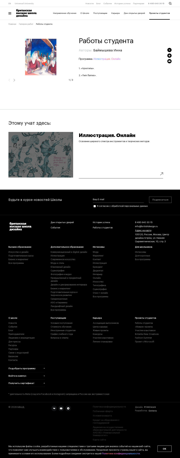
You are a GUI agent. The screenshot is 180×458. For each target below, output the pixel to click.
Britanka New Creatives (147, 334)
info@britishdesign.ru (146, 226)
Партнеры (13, 349)
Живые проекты (100, 330)
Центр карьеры (100, 327)
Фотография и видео (61, 274)
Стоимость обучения (61, 327)
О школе (12, 318)
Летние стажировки (102, 342)
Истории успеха (122, 4)
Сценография (57, 271)
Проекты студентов (159, 13)
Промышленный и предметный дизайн (66, 279)
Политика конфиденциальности (109, 407)
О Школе (84, 13)
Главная (12, 24)
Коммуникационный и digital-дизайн (69, 252)
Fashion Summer (143, 338)
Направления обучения (64, 13)
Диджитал (98, 271)
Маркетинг (98, 256)
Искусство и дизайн (18, 252)
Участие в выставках (103, 338)
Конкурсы (97, 334)
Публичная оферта (103, 411)
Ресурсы (12, 345)
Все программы (16, 263)
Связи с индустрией (18, 353)
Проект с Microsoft (144, 342)
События (107, 4)
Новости (89, 4)
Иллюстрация (58, 256)
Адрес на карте (143, 230)
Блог (98, 4)
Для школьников (143, 247)
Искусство (98, 282)
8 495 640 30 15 (156, 4)
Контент (97, 259)
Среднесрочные (59, 299)
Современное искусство (63, 259)
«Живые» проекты (144, 327)
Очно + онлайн (100, 293)
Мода (95, 252)
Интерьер (97, 274)
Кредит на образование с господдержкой (106, 421)
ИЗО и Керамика (59, 303)
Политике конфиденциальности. (121, 453)
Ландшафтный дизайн (62, 306)
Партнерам (138, 4)
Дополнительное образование (67, 247)
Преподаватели (16, 334)
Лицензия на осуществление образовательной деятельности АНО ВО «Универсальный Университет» (110, 431)
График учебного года (62, 334)
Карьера (115, 13)
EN (9, 4)
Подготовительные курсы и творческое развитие (64, 293)
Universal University (24, 4)
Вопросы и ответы (59, 338)
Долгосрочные (142, 256)
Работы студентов (103, 228)
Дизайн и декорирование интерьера (69, 285)
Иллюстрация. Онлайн (107, 59)
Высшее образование (19, 247)
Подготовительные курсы (21, 256)
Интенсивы (99, 247)
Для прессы (14, 342)
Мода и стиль (57, 263)
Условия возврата (102, 416)
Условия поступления (61, 323)
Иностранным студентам (63, 330)
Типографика (99, 285)
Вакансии (13, 356)
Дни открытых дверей (134, 13)
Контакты (13, 360)
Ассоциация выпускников (106, 323)
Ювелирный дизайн (60, 267)
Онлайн (97, 278)
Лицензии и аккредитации (21, 338)
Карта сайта (99, 440)
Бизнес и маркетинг (18, 259)
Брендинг (98, 267)
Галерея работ (26, 24)
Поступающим (100, 13)
